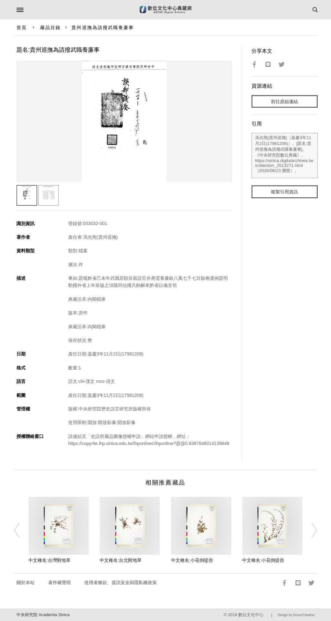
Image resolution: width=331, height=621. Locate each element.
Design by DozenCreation (296, 615)
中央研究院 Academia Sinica (42, 614)
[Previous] (21, 530)
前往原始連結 (284, 101)
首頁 (21, 27)
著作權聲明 (59, 582)
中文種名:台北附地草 (121, 560)
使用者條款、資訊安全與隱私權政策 (120, 582)
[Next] (310, 530)
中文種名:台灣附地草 (49, 560)
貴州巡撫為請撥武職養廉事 (102, 27)
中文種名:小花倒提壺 (192, 560)
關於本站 (25, 582)
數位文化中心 (250, 614)
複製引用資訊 (284, 191)
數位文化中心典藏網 (165, 10)
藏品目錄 (50, 27)
